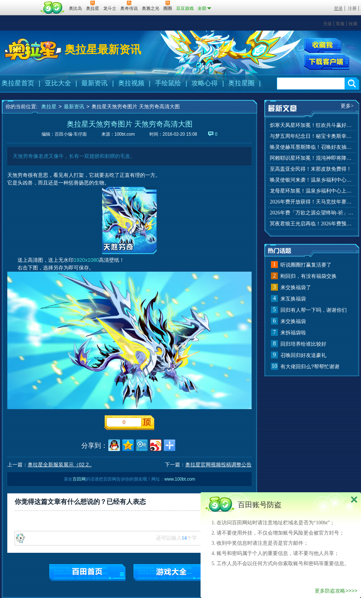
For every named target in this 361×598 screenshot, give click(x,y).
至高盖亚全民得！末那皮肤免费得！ (311, 169)
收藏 (353, 23)
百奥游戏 (20, 3)
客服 (340, 23)
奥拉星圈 (241, 83)
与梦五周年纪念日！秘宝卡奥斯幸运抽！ (312, 136)
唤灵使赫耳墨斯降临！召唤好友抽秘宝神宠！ (312, 147)
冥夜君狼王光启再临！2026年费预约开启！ (312, 223)
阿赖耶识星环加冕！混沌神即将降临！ (312, 158)
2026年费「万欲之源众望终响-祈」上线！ (312, 212)
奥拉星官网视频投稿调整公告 (218, 464)
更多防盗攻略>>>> (336, 591)
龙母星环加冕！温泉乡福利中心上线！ (312, 191)
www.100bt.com (179, 479)
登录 (338, 8)
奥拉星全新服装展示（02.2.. (60, 464)
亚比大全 (58, 83)
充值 (327, 23)
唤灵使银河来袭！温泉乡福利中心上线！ (312, 180)
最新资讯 (94, 83)
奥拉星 (49, 106)
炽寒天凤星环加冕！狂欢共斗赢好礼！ (312, 125)
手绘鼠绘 (168, 83)
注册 (352, 8)
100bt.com (124, 134)
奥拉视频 (131, 83)
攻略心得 (204, 83)
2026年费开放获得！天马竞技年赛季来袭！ (312, 202)
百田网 (52, 7)
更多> (347, 106)
